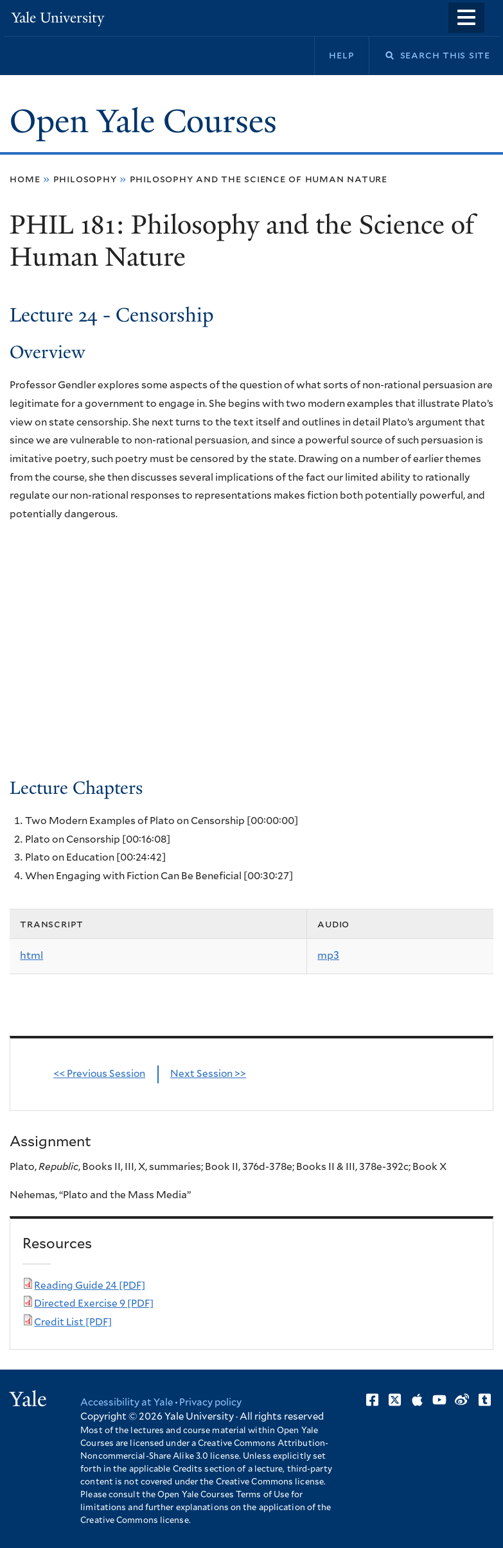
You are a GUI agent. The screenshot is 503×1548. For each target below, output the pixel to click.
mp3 (328, 955)
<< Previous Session (99, 1074)
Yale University (58, 17)
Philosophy (85, 179)
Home (25, 179)
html (31, 955)
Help (341, 55)
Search (381, 55)
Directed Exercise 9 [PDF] (94, 1304)
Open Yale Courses (143, 121)
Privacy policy (210, 1402)
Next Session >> (208, 1074)
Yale (28, 1399)
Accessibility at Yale (126, 1402)
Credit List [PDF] (73, 1322)
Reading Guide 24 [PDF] (89, 1286)
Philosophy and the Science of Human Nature (258, 179)
